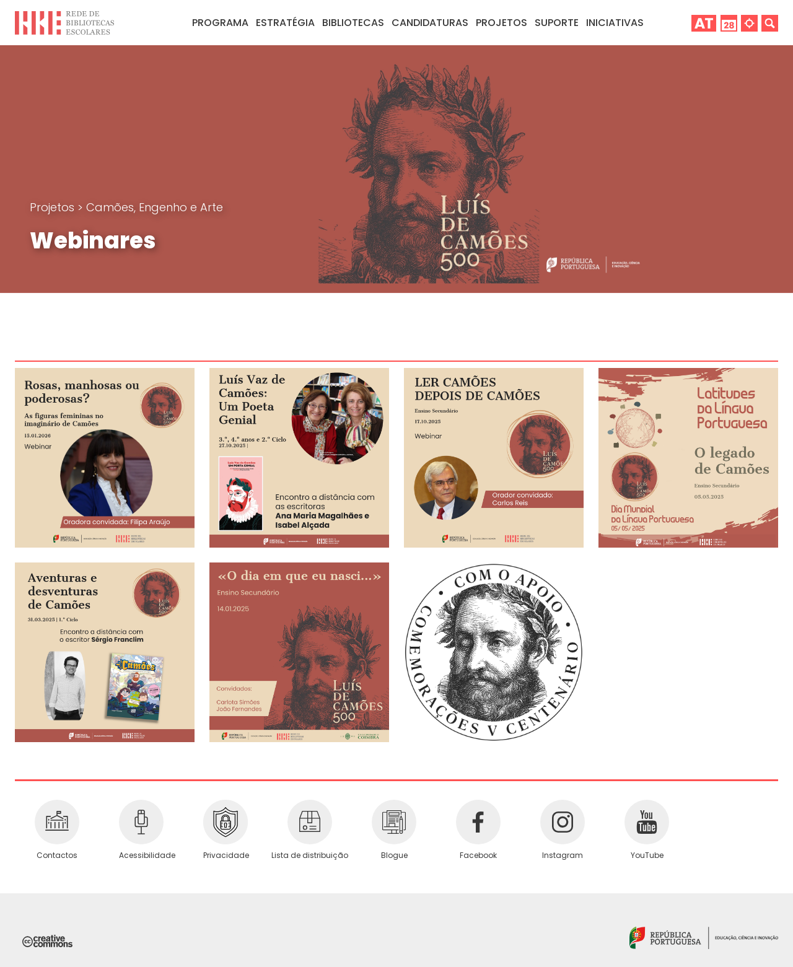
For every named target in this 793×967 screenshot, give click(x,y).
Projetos (501, 22)
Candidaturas (430, 22)
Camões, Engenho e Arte (154, 207)
